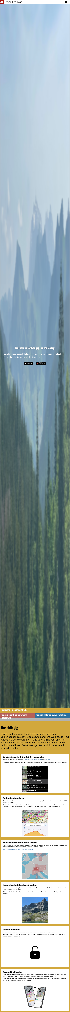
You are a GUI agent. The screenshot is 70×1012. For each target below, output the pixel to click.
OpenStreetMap (28, 759)
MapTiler (47, 759)
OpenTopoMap (38, 759)
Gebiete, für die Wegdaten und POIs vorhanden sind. (18, 849)
